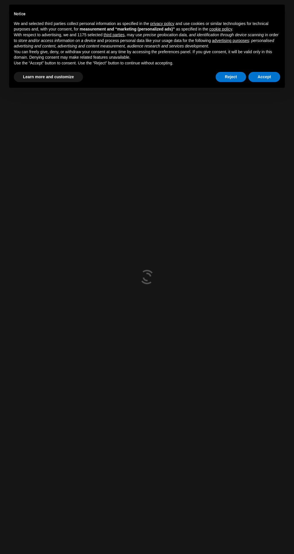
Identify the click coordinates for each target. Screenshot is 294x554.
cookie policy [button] (220, 29)
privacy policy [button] (162, 23)
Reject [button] (231, 76)
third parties (114, 35)
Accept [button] (264, 76)
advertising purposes (230, 40)
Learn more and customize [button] (48, 76)
